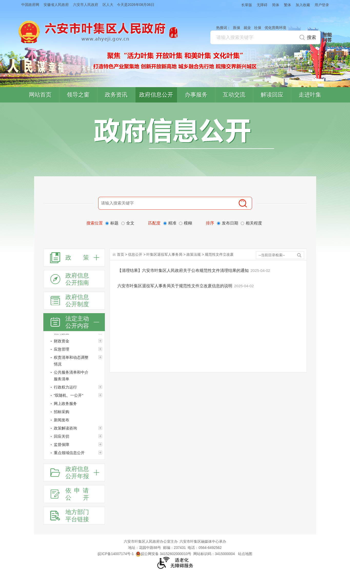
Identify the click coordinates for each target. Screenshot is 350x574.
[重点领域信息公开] (74, 453)
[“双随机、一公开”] (74, 395)
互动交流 (234, 94)
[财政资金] (74, 341)
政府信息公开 (156, 94)
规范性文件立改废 (219, 254)
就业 (247, 28)
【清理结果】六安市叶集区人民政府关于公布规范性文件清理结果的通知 (183, 270)
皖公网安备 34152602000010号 (163, 554)
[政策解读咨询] (74, 428)
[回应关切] (74, 436)
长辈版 (246, 5)
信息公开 (135, 254)
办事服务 (196, 94)
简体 (275, 5)
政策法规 (193, 254)
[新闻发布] (74, 420)
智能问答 (327, 37)
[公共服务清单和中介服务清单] (74, 375)
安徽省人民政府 (56, 5)
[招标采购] (74, 412)
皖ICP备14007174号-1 (116, 554)
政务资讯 (116, 94)
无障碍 (262, 5)
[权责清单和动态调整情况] (74, 360)
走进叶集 (310, 94)
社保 (257, 28)
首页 (120, 254)
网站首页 (40, 94)
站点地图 (245, 554)
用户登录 (322, 5)
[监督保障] (74, 444)
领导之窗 (78, 94)
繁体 (287, 5)
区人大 (108, 5)
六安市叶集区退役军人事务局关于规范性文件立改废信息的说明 (175, 286)
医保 (236, 28)
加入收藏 (303, 5)
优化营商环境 (275, 28)
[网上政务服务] (74, 403)
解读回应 (272, 94)
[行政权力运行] (74, 387)
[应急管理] (74, 349)
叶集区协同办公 (342, 121)
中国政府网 (30, 5)
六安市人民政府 (85, 5)
